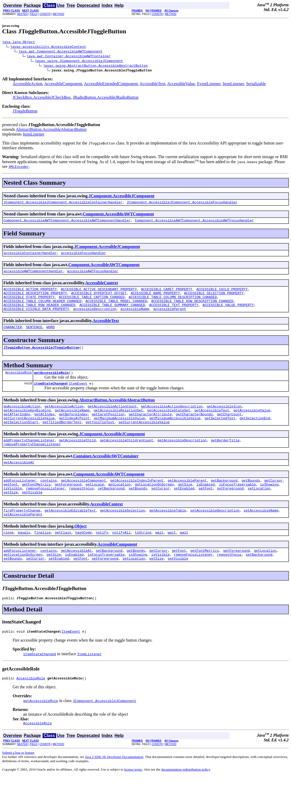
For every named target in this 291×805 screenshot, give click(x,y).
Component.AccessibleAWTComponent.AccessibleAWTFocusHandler (194, 222)
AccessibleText (152, 84)
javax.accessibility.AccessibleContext (48, 47)
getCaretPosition (108, 428)
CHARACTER (12, 336)
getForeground (68, 504)
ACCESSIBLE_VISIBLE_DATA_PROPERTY (36, 317)
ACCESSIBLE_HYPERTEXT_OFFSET (99, 298)
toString (143, 556)
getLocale (95, 504)
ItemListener (233, 84)
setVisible (32, 513)
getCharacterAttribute (150, 428)
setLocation (259, 508)
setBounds (138, 508)
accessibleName (135, 317)
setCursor (160, 508)
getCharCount (229, 428)
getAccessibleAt (18, 480)
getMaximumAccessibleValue (119, 433)
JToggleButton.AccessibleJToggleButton (41, 357)
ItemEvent (78, 395)
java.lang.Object (18, 42)
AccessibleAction (27, 84)
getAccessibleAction (63, 418)
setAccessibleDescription (214, 532)
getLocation (119, 504)
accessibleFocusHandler (83, 256)
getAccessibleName (72, 423)
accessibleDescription (94, 317)
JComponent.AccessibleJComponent (121, 196)
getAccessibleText (211, 423)
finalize (42, 556)
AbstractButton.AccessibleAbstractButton (51, 130)
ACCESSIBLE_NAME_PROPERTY (155, 298)
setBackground (111, 508)
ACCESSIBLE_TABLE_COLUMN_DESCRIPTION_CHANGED (173, 303)
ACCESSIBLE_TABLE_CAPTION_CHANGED (92, 303)
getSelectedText (220, 433)
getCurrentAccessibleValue (29, 433)
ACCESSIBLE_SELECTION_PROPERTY (213, 298)
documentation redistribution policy (185, 799)
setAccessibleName (261, 532)
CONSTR (45, 14)
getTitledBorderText (61, 437)
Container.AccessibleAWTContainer (105, 473)
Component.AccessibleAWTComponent (118, 215)
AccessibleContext (101, 287)
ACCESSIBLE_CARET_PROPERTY (166, 293)
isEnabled (205, 504)
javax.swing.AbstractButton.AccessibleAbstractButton (95, 66)
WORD (51, 336)
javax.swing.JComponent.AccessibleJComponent (79, 61)
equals (24, 556)
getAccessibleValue (251, 423)
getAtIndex (44, 428)
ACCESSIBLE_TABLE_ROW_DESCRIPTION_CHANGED (192, 308)
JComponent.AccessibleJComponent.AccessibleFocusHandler (182, 203)
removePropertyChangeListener (32, 461)
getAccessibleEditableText (70, 532)
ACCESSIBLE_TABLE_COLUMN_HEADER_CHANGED (42, 308)
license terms (133, 799)
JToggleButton (25, 112)
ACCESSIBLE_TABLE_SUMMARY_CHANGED (112, 312)
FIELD (33, 14)
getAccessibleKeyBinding (27, 423)
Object (80, 549)
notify (102, 556)
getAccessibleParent (187, 499)
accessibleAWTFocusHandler (92, 274)
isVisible (12, 508)
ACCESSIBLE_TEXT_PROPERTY (173, 312)
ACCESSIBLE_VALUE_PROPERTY (228, 312)
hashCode (83, 556)
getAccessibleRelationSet (118, 423)
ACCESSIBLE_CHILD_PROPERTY (222, 293)
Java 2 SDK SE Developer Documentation (114, 786)
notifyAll (121, 556)
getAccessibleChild (77, 456)
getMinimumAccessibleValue (174, 433)
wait (159, 556)
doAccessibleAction (21, 418)
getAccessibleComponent (83, 499)
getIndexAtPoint (74, 433)
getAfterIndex (16, 428)
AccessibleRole (18, 383)
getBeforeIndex (73, 428)
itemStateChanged (50, 395)
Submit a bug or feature (18, 782)
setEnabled (184, 508)
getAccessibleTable (167, 532)
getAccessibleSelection (122, 532)
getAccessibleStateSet (168, 423)
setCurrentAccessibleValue (144, 437)
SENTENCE (34, 336)
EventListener (208, 84)
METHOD (58, 14)
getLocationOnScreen (154, 504)
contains (48, 499)
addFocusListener (19, 499)
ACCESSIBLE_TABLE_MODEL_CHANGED (116, 308)
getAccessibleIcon (224, 418)
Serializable (256, 84)
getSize (185, 504)
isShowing (269, 504)
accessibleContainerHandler (30, 256)
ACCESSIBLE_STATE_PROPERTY (29, 303)
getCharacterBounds (194, 428)
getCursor (273, 499)
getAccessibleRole (51, 383)
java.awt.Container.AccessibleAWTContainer (69, 56)
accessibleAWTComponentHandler (33, 274)
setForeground (230, 508)
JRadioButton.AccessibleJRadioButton (105, 98)
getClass (63, 556)
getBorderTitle (225, 456)
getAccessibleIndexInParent (137, 499)
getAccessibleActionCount (112, 418)
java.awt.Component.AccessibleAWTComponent (60, 52)
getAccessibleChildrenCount (126, 456)
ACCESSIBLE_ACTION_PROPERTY (30, 293)
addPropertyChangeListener (29, 456)
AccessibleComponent (63, 84)
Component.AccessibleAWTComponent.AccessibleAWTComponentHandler (67, 222)
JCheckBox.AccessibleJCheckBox (42, 98)
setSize (10, 513)
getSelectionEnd (254, 433)
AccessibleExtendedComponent (111, 84)
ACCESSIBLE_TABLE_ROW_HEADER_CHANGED (39, 312)
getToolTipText (100, 437)
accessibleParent (169, 317)
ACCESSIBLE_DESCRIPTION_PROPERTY (35, 298)
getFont (10, 504)
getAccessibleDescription (182, 456)
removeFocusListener (45, 508)
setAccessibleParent (22, 537)
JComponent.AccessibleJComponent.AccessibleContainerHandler (62, 203)
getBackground (224, 499)
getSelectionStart (20, 437)
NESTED (22, 14)
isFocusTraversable (237, 504)
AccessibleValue (181, 84)
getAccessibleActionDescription (172, 418)
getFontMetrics (36, 504)
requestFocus (81, 508)
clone (8, 556)
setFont (205, 508)
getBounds (251, 499)
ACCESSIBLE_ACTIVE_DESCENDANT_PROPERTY (99, 293)
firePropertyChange (21, 532)
